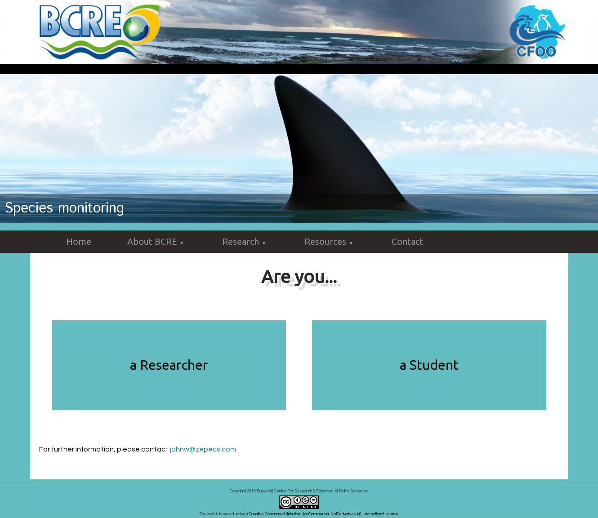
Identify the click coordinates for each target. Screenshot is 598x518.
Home (78, 241)
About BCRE (157, 242)
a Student (429, 364)
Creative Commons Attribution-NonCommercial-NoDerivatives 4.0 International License (323, 514)
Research (245, 242)
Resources (330, 242)
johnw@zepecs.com (203, 449)
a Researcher (169, 364)
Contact (407, 241)
